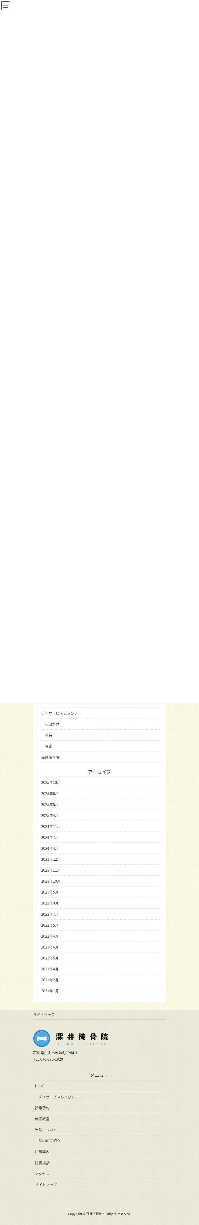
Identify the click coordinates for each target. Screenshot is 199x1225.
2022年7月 (50, 914)
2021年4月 (50, 968)
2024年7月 (50, 837)
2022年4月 (50, 936)
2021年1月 (50, 990)
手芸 (48, 735)
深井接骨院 (50, 757)
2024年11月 (51, 826)
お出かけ (52, 724)
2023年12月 (51, 859)
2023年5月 (50, 892)
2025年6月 (50, 793)
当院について (46, 1129)
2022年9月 (50, 903)
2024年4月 (50, 848)
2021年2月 (50, 979)
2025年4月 (50, 815)
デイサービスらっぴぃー (61, 713)
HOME (40, 1085)
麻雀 (48, 746)
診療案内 (42, 1151)
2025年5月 (50, 804)
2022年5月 (50, 925)
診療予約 (42, 1107)
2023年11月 (51, 870)
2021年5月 (50, 958)
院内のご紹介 (50, 1140)
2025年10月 (51, 782)
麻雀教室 (42, 1118)
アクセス (42, 1173)
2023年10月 (51, 881)
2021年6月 (50, 947)
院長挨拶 (42, 1162)
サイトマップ (44, 1014)
